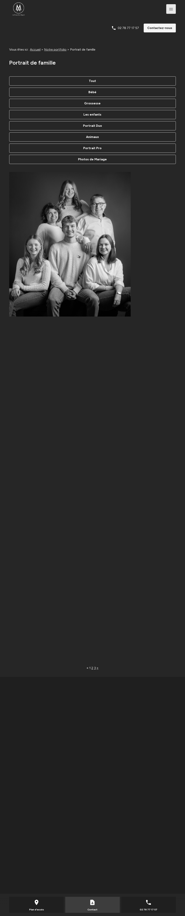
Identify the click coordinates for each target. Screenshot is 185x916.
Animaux (92, 137)
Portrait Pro (92, 148)
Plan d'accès (36, 909)
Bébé (92, 92)
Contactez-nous (159, 28)
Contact (92, 909)
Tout (92, 81)
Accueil (35, 49)
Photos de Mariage (92, 159)
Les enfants (92, 114)
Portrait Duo (92, 126)
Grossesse (92, 103)
